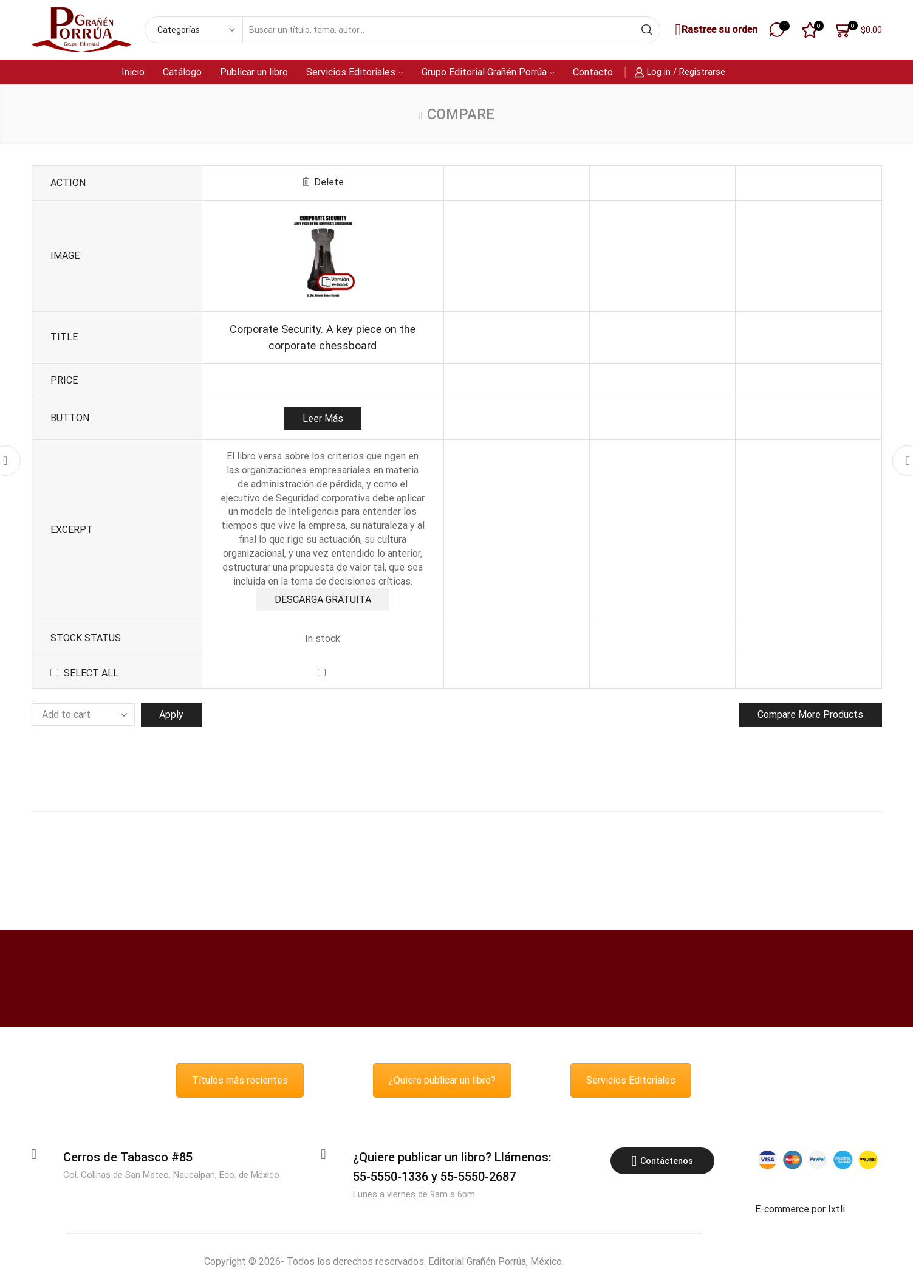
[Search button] (647, 30)
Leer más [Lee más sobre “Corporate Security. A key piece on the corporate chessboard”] (323, 418)
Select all (91, 673)
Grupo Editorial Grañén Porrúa (488, 72)
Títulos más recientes (240, 1081)
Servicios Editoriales (354, 72)
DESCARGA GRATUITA (323, 599)
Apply (171, 715)
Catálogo (182, 72)
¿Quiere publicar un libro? (442, 1081)
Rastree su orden (714, 30)
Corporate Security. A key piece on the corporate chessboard (322, 337)
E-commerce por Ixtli (800, 1210)
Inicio (133, 72)
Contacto (593, 72)
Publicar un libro (254, 72)
